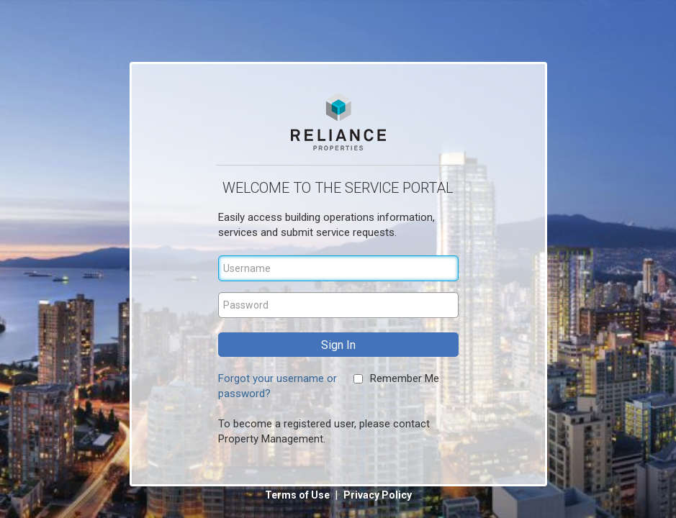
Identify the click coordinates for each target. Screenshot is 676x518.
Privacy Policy (377, 495)
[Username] (338, 268)
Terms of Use (298, 495)
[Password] (338, 305)
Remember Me (404, 378)
